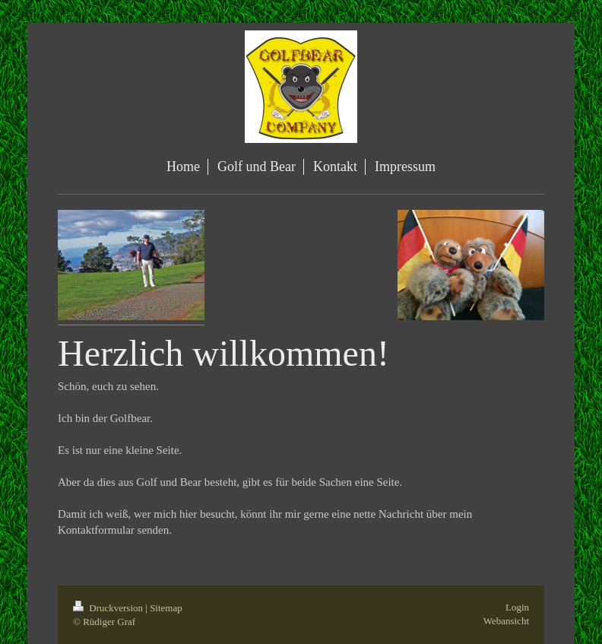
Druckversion (109, 608)
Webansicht (506, 621)
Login (517, 607)
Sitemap (166, 608)
